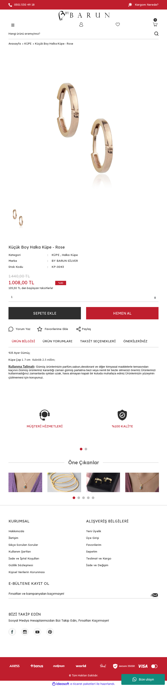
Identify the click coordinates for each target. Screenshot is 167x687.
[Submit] (154, 595)
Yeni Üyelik (93, 531)
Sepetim (91, 551)
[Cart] (155, 24)
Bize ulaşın (143, 679)
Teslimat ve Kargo (98, 558)
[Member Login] (81, 24)
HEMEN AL (122, 313)
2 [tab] (86, 449)
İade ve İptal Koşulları (23, 558)
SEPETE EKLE (44, 313)
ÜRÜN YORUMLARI (57, 341)
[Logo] (83, 16)
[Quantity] (83, 298)
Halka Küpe (70, 255)
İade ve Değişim (97, 565)
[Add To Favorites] (52, 329)
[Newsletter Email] (83, 595)
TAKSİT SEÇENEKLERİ (98, 341)
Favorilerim (93, 544)
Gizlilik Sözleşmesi (20, 565)
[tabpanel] (45, 423)
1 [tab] (81, 449)
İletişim (13, 538)
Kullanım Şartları (19, 551)
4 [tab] (88, 497)
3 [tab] (83, 497)
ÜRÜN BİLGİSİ (23, 341)
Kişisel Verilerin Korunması (26, 572)
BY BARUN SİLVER (65, 260)
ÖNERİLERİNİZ (135, 341)
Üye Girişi (92, 538)
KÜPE (55, 255)
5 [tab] (93, 497)
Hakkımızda (16, 531)
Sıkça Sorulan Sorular (23, 544)
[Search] (83, 33)
